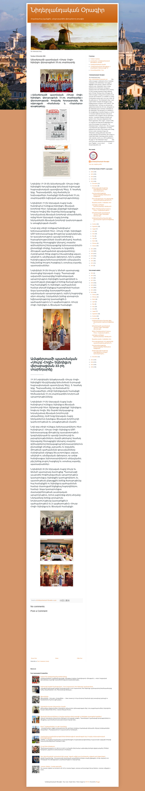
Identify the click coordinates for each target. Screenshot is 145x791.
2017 (92, 258)
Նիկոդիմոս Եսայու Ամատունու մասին (53, 706)
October (94, 224)
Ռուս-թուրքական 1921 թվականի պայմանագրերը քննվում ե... (102, 199)
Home (56, 658)
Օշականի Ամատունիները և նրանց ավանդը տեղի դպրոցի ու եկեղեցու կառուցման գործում (70, 716)
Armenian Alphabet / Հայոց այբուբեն (51, 766)
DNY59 (87, 782)
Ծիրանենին (44, 696)
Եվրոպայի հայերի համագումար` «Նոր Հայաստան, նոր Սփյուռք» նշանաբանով (66, 686)
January (94, 245)
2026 (92, 171)
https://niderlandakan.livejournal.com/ (98, 79)
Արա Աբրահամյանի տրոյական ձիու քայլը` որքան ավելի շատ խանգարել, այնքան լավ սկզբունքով (72, 756)
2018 (92, 256)
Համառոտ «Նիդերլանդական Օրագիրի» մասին (100, 61)
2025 (92, 174)
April (93, 238)
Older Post (79, 658)
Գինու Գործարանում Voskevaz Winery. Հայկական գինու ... (101, 209)
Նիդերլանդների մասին (98, 64)
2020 (92, 251)
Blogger (98, 782)
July (93, 231)
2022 (92, 181)
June (93, 233)
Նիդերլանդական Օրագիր (68, 9)
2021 (92, 248)
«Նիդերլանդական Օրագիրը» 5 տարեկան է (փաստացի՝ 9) (100, 67)
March (94, 241)
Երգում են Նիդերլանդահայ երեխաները (53, 676)
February (94, 243)
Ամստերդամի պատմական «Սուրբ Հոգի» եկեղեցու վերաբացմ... (101, 214)
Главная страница (95, 59)
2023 (92, 179)
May (93, 236)
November (95, 186)
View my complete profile (95, 164)
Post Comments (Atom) (43, 661)
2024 (92, 176)
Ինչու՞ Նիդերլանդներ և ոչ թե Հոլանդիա (53, 726)
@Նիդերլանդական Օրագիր (100, 161)
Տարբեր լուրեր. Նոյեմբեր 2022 (101, 202)
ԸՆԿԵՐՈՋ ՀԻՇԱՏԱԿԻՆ (47, 746)
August (94, 229)
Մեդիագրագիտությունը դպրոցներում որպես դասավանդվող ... (100, 189)
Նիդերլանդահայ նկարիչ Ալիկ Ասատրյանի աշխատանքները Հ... (103, 219)
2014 (92, 265)
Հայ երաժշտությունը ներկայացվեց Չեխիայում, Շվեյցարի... (101, 195)
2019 (92, 253)
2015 (92, 263)
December (95, 183)
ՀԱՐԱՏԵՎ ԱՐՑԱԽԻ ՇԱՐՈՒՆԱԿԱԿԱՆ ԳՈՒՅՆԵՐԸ (101, 205)
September (95, 226)
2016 (92, 260)
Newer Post (34, 658)
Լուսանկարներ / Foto (97, 70)
